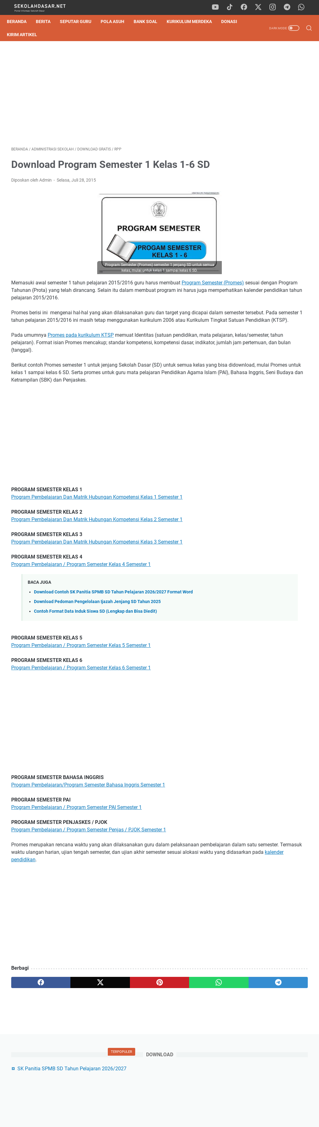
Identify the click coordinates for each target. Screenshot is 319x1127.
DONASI (19, 34)
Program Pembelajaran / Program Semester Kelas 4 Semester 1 (81, 613)
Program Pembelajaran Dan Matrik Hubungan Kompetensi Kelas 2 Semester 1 (97, 569)
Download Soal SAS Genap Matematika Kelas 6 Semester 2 (272, 200)
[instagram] (275, 7)
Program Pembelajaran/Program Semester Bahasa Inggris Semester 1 (88, 834)
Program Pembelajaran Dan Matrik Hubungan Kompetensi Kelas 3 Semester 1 (97, 591)
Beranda (21, 21)
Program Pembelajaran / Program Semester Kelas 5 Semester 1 (81, 694)
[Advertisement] (110, 96)
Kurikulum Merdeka (193, 21)
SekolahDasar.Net (168, 1117)
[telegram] (289, 7)
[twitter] (261, 7)
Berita (47, 21)
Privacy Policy (159, 1104)
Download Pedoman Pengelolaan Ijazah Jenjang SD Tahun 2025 (97, 651)
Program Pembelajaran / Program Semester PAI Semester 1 (76, 856)
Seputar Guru (80, 21)
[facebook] (247, 7)
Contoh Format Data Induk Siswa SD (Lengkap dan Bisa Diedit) (95, 660)
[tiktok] (233, 7)
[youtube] (219, 7)
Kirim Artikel (51, 34)
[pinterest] (110, 1039)
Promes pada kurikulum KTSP (81, 369)
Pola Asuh (117, 21)
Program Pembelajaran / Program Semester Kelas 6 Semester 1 (81, 717)
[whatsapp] (303, 7)
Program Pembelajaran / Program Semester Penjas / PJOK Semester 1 (88, 879)
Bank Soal (150, 21)
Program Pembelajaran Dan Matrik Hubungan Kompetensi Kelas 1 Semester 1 (97, 546)
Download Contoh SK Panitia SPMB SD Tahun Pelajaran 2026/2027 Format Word (113, 641)
